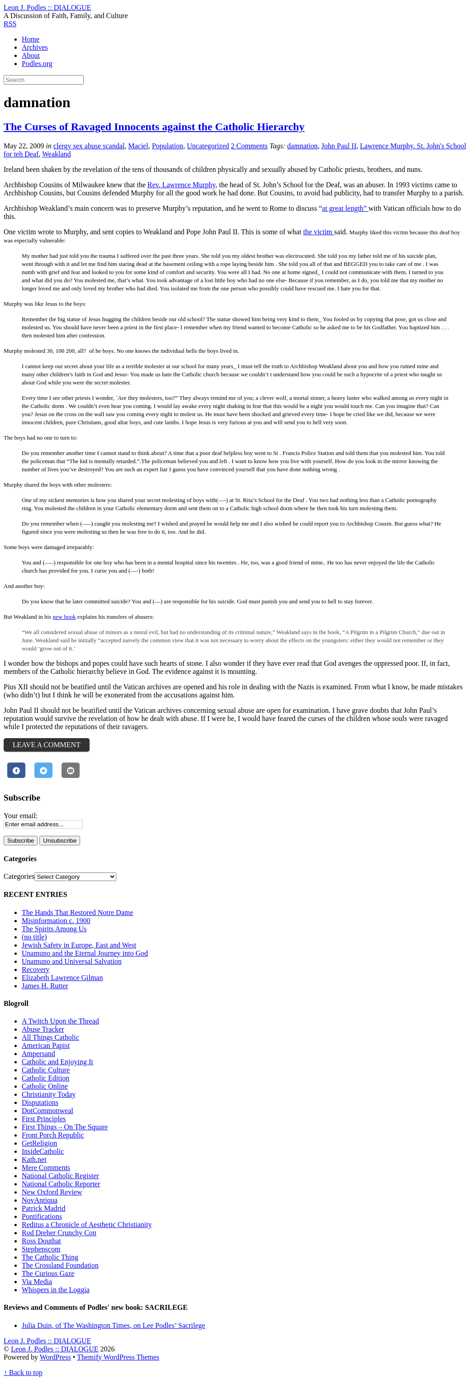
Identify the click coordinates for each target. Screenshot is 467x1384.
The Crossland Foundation (60, 1265)
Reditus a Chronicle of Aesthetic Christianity (87, 1224)
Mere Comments (46, 1167)
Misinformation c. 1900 (56, 920)
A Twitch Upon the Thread (60, 1021)
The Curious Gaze (48, 1273)
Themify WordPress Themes (118, 1357)
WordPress (55, 1357)
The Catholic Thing (50, 1257)
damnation (302, 146)
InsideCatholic (43, 1151)
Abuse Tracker (43, 1029)
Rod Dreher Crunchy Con (59, 1233)
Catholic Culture (46, 1070)
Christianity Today (49, 1094)
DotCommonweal (47, 1110)
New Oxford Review (52, 1192)
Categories (19, 876)
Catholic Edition (45, 1078)
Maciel (138, 146)
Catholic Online (45, 1086)
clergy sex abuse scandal (88, 146)
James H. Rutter (45, 986)
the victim (318, 232)
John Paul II (338, 146)
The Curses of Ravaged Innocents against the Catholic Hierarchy (154, 127)
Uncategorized (208, 146)
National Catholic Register (60, 1176)
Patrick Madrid (43, 1208)
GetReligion (39, 1143)
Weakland (56, 154)
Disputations (40, 1102)
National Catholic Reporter (61, 1184)
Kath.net (34, 1159)
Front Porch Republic (53, 1135)
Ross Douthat (41, 1241)
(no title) (34, 937)
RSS (10, 24)
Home (30, 39)
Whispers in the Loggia (56, 1290)
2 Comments (249, 146)
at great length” (345, 208)
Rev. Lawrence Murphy (181, 185)
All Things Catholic (50, 1037)
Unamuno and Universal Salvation (72, 961)
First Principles (44, 1119)
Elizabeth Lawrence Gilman (62, 977)
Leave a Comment (47, 745)
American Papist (46, 1045)
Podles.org (37, 63)
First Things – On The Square (65, 1127)
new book (64, 616)
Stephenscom (41, 1249)
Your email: (21, 816)
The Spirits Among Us (54, 929)
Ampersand (38, 1053)
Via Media (37, 1281)
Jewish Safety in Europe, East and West (79, 945)
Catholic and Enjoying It (57, 1062)
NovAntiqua (39, 1200)
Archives (35, 47)
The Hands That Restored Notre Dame (77, 912)
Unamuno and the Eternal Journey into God (85, 953)
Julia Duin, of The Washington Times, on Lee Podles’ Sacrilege (113, 1325)
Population (167, 146)
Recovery (35, 969)
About (31, 55)
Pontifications (42, 1216)
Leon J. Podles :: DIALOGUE (54, 1349)
